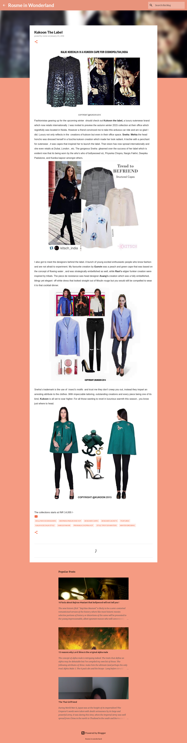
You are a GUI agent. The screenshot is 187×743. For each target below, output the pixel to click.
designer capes (91, 521)
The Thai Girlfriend (67, 702)
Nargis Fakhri (64, 525)
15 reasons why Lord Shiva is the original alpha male (83, 652)
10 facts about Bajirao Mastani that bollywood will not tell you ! (88, 602)
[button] (36, 42)
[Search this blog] (169, 5)
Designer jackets (109, 521)
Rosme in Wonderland (31, 5)
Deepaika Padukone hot (70, 521)
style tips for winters (107, 525)
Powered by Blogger (93, 732)
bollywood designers (46, 521)
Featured (125, 521)
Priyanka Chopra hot (83, 525)
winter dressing (127, 525)
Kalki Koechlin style (45, 525)
